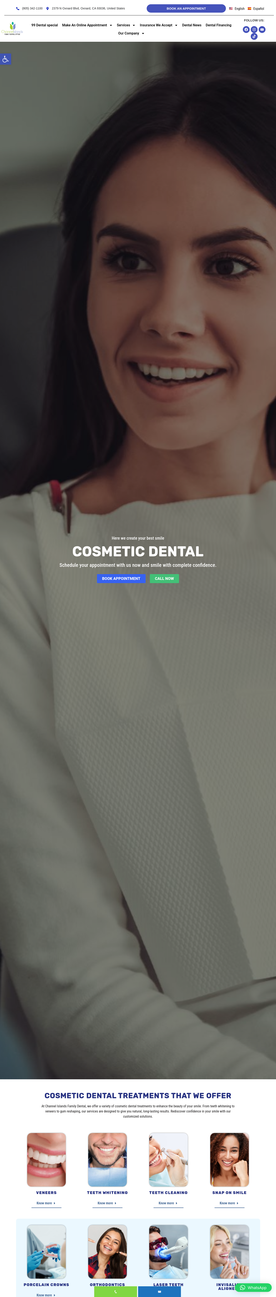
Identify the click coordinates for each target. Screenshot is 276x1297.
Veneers (46, 1192)
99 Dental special (44, 25)
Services (126, 25)
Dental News (191, 25)
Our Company (131, 33)
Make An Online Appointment (87, 25)
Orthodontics (107, 1284)
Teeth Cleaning (168, 1192)
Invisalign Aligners (229, 1286)
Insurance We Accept (159, 25)
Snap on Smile (229, 1192)
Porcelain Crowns (46, 1284)
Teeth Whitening (107, 1192)
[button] (5, 59)
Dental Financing (218, 25)
